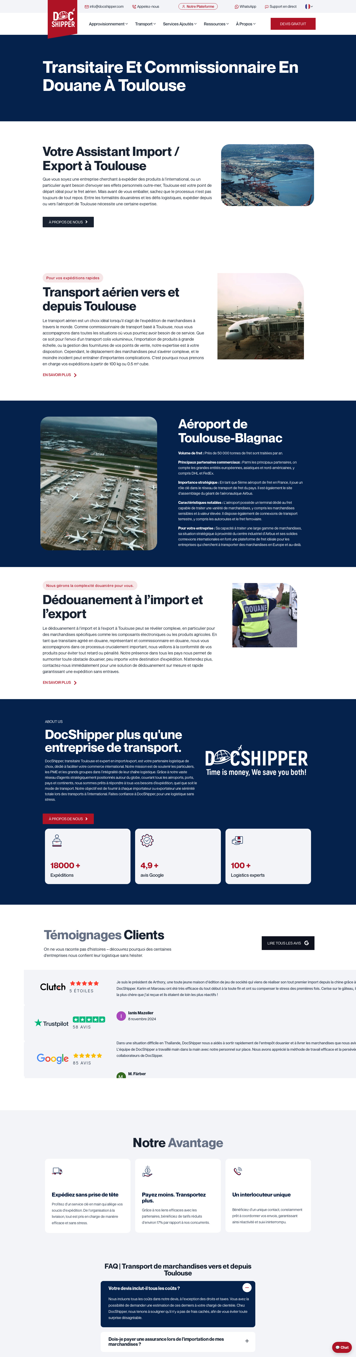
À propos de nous (68, 222)
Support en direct (280, 6)
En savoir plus (60, 374)
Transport (144, 23)
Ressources (214, 23)
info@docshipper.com (104, 6)
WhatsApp (245, 6)
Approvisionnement (107, 23)
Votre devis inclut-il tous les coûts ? (144, 1288)
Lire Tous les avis (288, 943)
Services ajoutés (178, 23)
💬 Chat (342, 1347)
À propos (244, 23)
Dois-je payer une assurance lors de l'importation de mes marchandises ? (166, 1341)
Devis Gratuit (293, 24)
